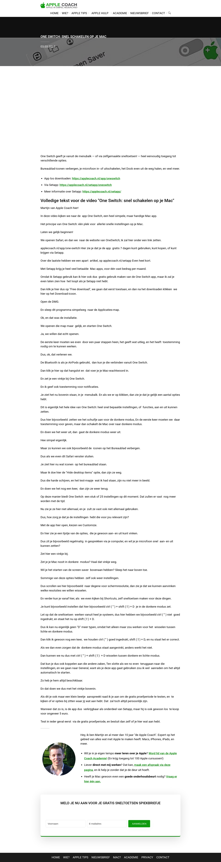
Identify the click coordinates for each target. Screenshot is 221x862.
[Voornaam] (65, 823)
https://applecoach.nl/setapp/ (101, 191)
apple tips (79, 13)
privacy (147, 857)
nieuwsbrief (139, 13)
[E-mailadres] (107, 823)
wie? (65, 13)
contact (158, 13)
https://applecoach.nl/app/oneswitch (96, 178)
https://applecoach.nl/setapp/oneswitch (86, 185)
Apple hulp (99, 13)
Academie (131, 857)
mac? (117, 857)
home (54, 13)
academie (120, 13)
